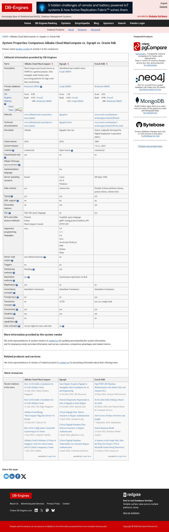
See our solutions (131, 513)
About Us (14, 503)
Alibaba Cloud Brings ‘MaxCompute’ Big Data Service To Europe (39, 415)
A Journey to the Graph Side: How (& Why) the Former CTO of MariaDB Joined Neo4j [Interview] (109, 443)
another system (23, 49)
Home (27, 23)
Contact (66, 503)
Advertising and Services (32, 503)
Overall (39, 98)
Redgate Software (158, 16)
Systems (66, 23)
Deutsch (163, 7)
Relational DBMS (31, 86)
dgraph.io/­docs (65, 122)
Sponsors (108, 23)
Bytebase (82, 30)
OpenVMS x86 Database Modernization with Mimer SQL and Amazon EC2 (110, 387)
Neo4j (71, 30)
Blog (96, 23)
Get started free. (150, 113)
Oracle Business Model (104, 428)
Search (122, 23)
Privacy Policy (53, 503)
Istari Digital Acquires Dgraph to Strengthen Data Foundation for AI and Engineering (74, 387)
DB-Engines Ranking (46, 23)
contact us (53, 340)
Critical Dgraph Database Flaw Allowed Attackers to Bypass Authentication (72, 428)
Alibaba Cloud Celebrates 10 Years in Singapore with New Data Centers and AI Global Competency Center (40, 443)
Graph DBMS (65, 72)
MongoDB (95, 30)
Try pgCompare (150, 65)
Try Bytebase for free (150, 136)
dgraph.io (63, 114)
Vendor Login (137, 23)
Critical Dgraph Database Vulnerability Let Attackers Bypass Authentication (74, 443)
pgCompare (141, 54)
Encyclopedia (82, 23)
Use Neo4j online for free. (150, 89)
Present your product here (150, 146)
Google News (51, 456)
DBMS (5, 36)
